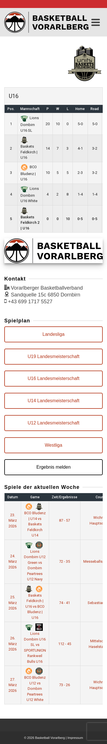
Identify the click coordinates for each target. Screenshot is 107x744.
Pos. (11, 109)
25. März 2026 (13, 602)
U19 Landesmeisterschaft (53, 356)
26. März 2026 (13, 643)
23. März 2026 (13, 520)
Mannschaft (30, 109)
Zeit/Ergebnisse (64, 497)
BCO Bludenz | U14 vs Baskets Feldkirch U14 (35, 521)
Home (80, 109)
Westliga (53, 445)
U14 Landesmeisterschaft (53, 400)
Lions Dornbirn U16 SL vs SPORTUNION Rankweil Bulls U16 (35, 644)
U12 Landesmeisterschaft (53, 422)
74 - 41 (64, 603)
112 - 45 (64, 644)
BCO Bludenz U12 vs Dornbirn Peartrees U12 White (35, 685)
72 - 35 (64, 561)
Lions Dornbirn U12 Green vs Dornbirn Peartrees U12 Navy (35, 561)
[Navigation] (95, 22)
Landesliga (53, 334)
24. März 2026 (13, 561)
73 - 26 (64, 685)
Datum (12, 497)
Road (94, 109)
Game (35, 497)
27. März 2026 (13, 685)
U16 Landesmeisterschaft (53, 378)
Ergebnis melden (53, 467)
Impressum (75, 737)
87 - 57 (64, 520)
